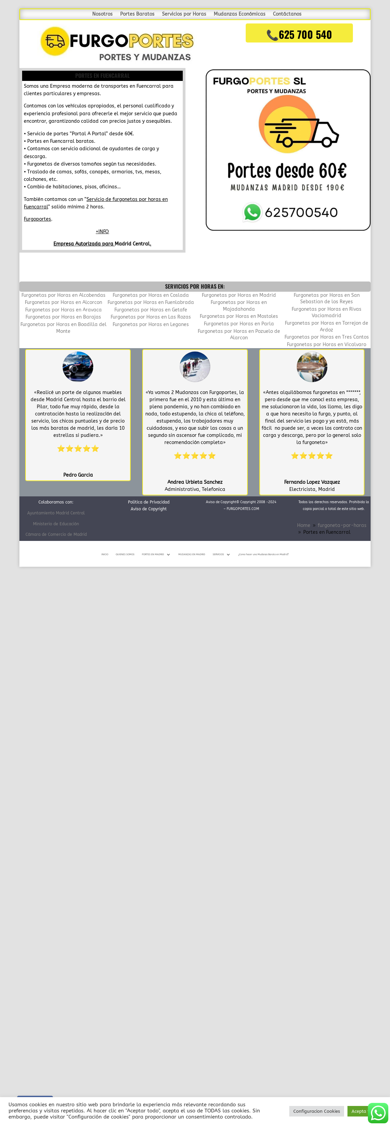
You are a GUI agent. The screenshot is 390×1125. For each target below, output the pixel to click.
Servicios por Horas (184, 14)
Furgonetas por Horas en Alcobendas (63, 295)
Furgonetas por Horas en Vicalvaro (326, 344)
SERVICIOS (218, 554)
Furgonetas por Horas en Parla (239, 324)
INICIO (104, 554)
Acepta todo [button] (364, 1111)
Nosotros (102, 14)
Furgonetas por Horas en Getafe (150, 310)
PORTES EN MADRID (153, 554)
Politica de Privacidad (148, 502)
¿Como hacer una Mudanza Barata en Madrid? (263, 554)
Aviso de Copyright (149, 509)
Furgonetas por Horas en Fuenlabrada (151, 302)
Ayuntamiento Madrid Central (56, 513)
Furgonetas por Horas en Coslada (151, 295)
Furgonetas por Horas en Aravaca (63, 310)
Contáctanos (287, 14)
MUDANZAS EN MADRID (191, 554)
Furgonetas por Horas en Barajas (63, 317)
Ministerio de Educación (56, 524)
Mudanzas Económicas (239, 14)
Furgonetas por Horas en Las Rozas (151, 317)
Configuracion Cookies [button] (316, 1111)
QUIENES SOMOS (125, 554)
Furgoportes (37, 219)
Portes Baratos (137, 14)
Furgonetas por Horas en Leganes (151, 324)
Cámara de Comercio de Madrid (56, 534)
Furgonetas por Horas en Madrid (239, 295)
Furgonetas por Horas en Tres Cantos (327, 337)
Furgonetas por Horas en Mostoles (239, 316)
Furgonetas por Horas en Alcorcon (63, 302)
